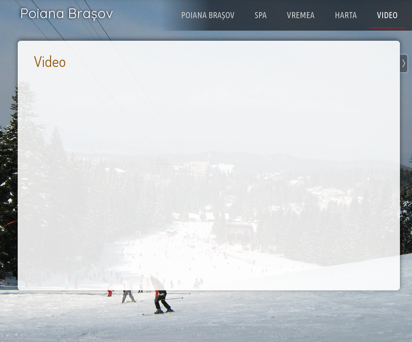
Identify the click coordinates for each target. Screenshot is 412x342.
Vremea (309, 14)
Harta (350, 14)
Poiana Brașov (223, 14)
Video (389, 14)
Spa (271, 14)
